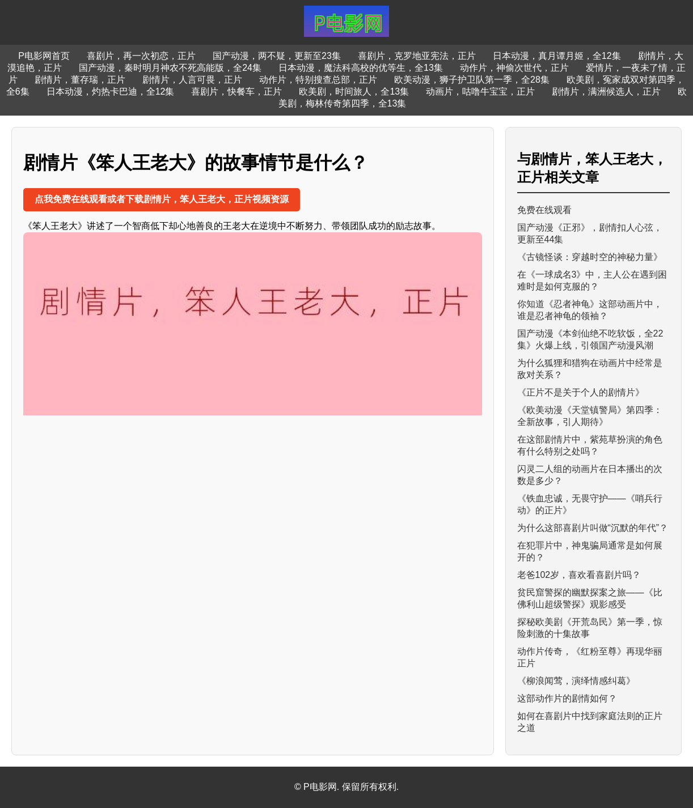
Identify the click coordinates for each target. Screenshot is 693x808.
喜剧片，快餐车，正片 (236, 91)
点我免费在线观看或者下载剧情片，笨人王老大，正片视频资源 (162, 199)
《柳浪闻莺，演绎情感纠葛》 (576, 681)
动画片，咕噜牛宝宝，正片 (480, 91)
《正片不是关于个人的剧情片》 (580, 392)
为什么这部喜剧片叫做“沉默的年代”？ (593, 528)
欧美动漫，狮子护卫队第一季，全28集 (472, 79)
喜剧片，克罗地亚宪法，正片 (417, 56)
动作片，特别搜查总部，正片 (318, 79)
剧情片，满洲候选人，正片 (606, 91)
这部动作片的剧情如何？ (567, 698)
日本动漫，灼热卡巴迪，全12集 (111, 91)
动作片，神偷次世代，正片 (514, 68)
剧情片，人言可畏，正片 (192, 79)
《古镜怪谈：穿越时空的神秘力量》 (589, 257)
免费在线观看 (544, 210)
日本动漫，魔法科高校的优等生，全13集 (360, 68)
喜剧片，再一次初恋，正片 (141, 56)
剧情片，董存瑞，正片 (80, 79)
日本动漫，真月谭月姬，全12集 (557, 56)
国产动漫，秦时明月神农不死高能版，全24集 (170, 68)
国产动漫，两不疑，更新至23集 (277, 56)
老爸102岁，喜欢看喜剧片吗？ (579, 575)
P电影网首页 (44, 56)
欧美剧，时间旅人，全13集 (354, 91)
